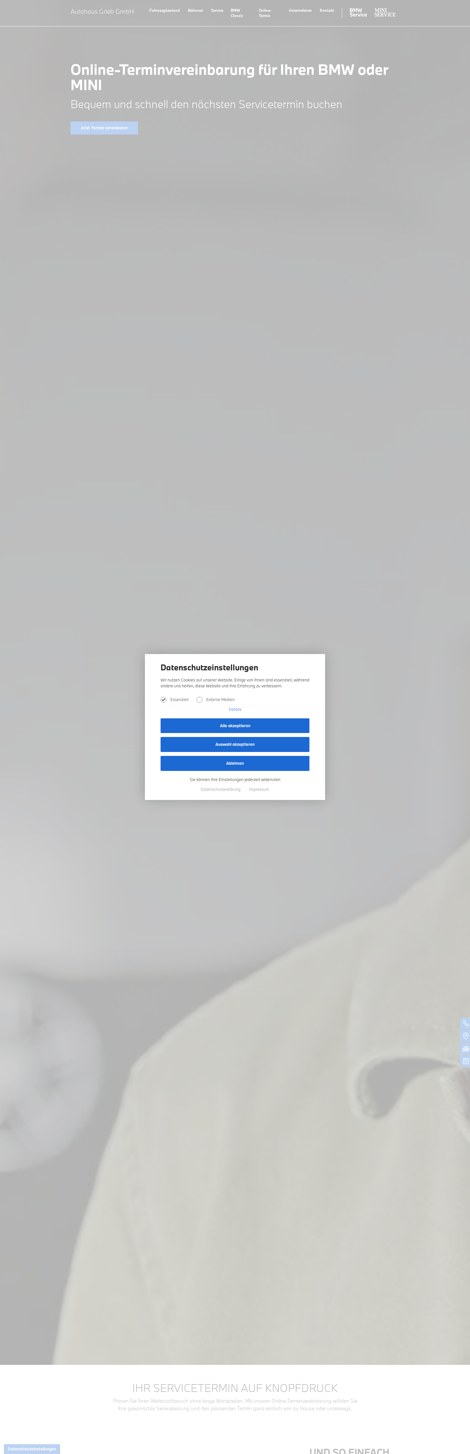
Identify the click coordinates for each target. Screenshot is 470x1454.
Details (235, 709)
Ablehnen (235, 763)
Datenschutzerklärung (221, 789)
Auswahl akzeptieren (235, 744)
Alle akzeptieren (235, 725)
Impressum (259, 789)
